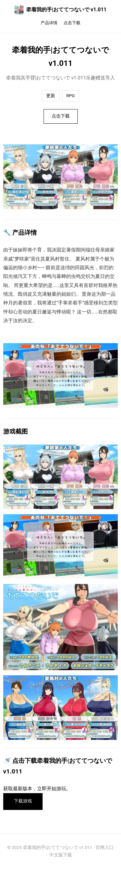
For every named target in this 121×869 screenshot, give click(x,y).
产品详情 (49, 22)
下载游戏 (23, 801)
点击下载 (72, 22)
